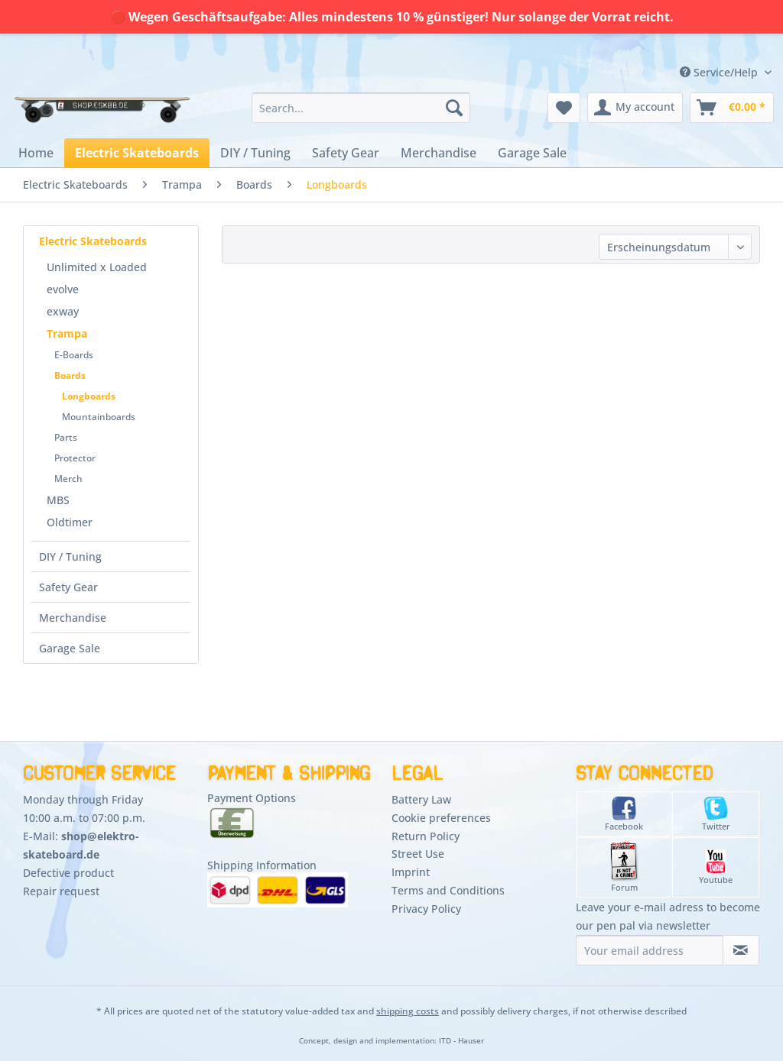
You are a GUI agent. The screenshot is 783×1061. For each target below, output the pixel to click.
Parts (65, 437)
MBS (58, 500)
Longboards (88, 396)
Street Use (418, 853)
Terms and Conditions (448, 890)
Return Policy (426, 836)
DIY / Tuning (70, 556)
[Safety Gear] (345, 152)
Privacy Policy (426, 908)
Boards (70, 375)
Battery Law (421, 799)
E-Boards (73, 354)
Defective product (68, 872)
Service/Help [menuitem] (720, 72)
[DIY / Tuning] (255, 152)
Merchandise (72, 617)
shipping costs (407, 1010)
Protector (75, 457)
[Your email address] (649, 950)
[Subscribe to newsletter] (741, 950)
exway (63, 311)
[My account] (635, 107)
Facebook (624, 814)
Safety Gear (68, 587)
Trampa (67, 333)
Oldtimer (70, 522)
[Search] (454, 107)
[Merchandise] (438, 152)
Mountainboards (98, 416)
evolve (63, 289)
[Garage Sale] (532, 152)
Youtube (716, 867)
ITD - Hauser (461, 1041)
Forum (624, 867)
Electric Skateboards (93, 241)
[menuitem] (361, 107)
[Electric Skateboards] (137, 152)
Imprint (411, 872)
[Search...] (361, 107)
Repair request (61, 891)
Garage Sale (69, 648)
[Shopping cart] (732, 107)
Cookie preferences (441, 817)
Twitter (716, 814)
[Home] (36, 152)
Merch (68, 478)
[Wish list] (563, 107)
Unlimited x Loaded (97, 267)
